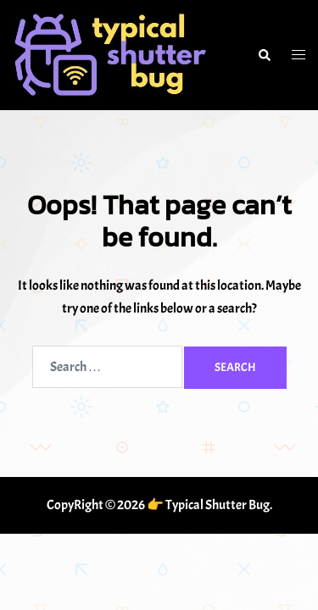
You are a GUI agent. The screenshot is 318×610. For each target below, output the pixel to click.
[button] (264, 55)
